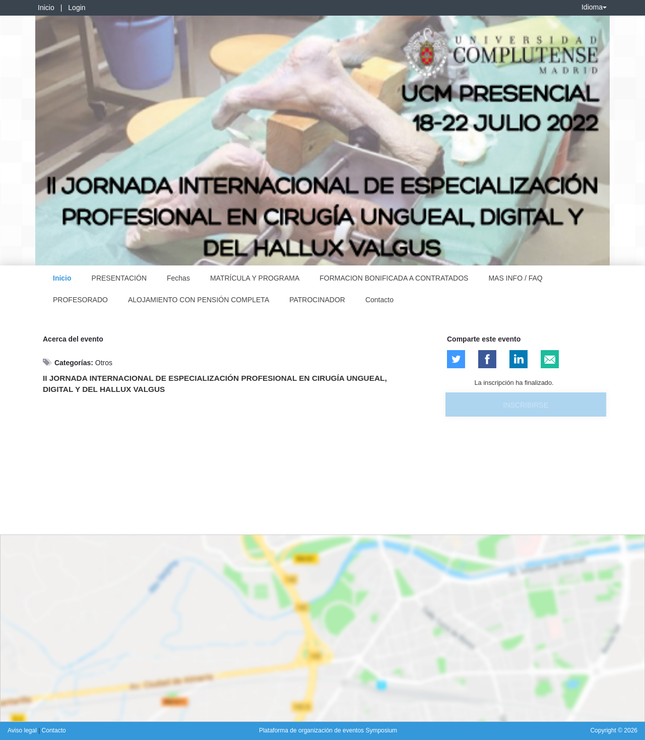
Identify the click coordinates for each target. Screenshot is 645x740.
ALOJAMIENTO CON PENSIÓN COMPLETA (198, 300)
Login (76, 8)
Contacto (379, 300)
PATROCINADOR (317, 300)
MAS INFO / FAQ (515, 278)
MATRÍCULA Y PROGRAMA (254, 278)
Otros (103, 363)
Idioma (594, 7)
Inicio (46, 8)
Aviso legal (23, 730)
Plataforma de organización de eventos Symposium (328, 730)
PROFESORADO (80, 300)
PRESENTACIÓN (119, 278)
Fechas (178, 278)
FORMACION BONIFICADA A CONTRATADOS (393, 278)
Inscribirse (525, 405)
